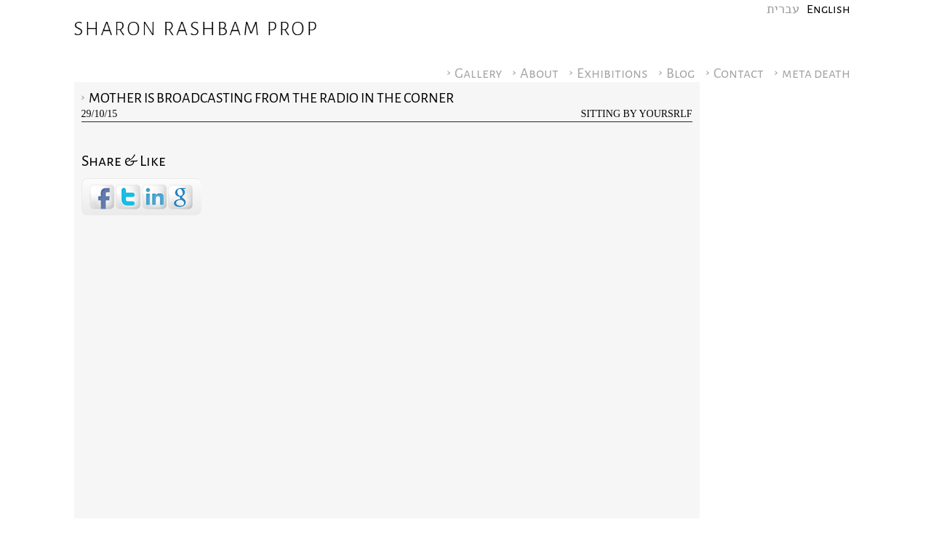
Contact (739, 73)
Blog (680, 73)
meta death (816, 73)
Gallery (478, 73)
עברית (783, 9)
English (828, 9)
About (539, 73)
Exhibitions (612, 73)
